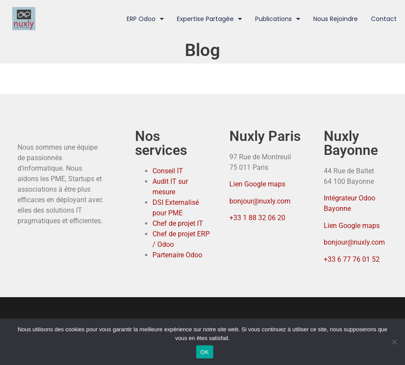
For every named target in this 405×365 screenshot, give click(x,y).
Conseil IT (167, 171)
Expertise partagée (209, 19)
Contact (384, 18)
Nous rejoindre (335, 18)
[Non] (394, 341)
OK (205, 352)
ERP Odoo (145, 19)
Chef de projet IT (177, 223)
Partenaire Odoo (177, 255)
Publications (277, 19)
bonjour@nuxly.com (260, 201)
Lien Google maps (257, 184)
